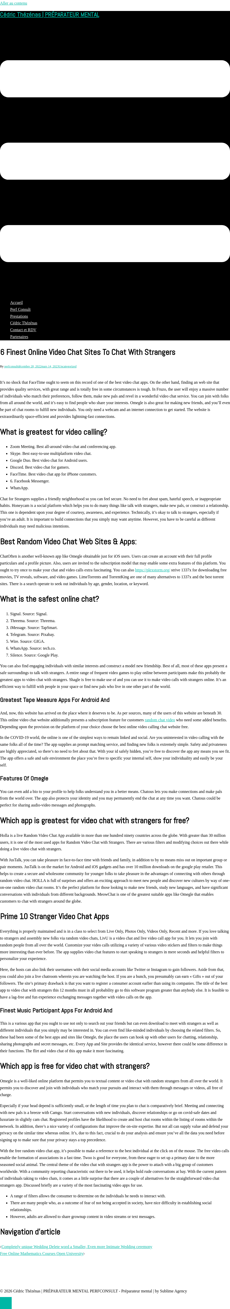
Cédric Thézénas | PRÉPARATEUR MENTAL (49, 14)
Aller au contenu (13, 3)
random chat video (160, 720)
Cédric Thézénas (23, 323)
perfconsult (11, 366)
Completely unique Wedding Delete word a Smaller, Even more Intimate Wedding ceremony (77, 1246)
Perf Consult (20, 309)
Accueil (16, 302)
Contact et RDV (23, 330)
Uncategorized (67, 366)
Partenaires (19, 337)
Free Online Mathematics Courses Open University (41, 1253)
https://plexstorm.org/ (152, 570)
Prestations (19, 316)
